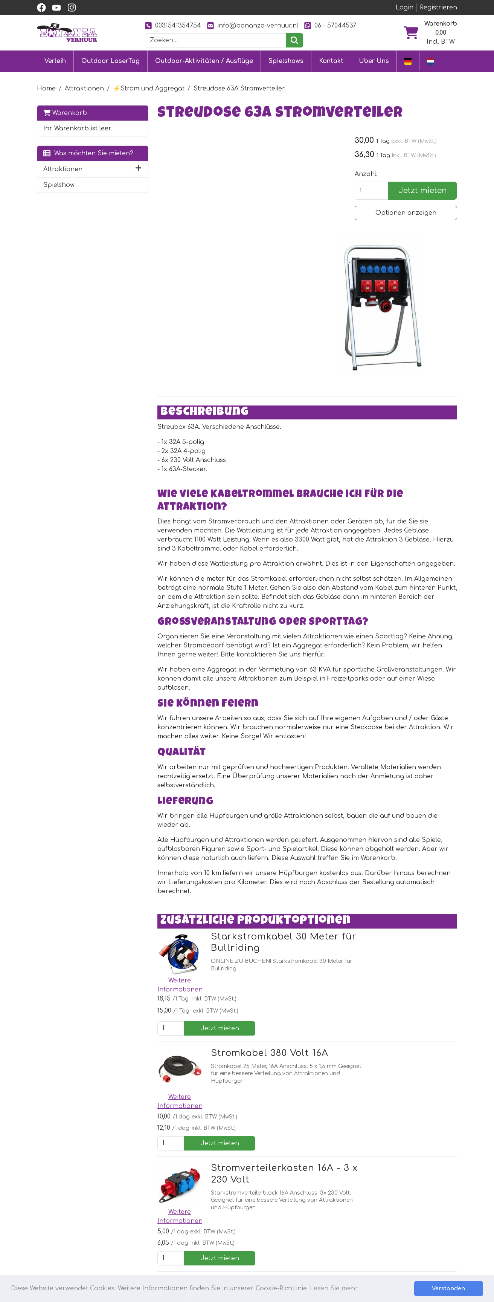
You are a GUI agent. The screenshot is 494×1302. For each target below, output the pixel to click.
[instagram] (71, 7)
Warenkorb (65, 112)
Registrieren (438, 7)
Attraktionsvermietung (169, 1234)
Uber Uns (374, 61)
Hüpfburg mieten (161, 1207)
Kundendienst (238, 1207)
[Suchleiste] (216, 40)
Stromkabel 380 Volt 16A (256, 892)
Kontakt (331, 61)
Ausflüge (147, 1248)
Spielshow (59, 193)
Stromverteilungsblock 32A (264, 1042)
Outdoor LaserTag (110, 61)
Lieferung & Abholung (251, 1221)
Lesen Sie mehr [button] (334, 1288)
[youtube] (56, 7)
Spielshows (285, 61)
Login (404, 7)
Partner (312, 1207)
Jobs (225, 1248)
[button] (125, 178)
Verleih (55, 61)
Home (46, 88)
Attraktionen (84, 88)
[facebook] (41, 7)
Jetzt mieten (425, 190)
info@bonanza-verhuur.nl (252, 25)
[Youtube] (165, 1144)
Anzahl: (370, 174)
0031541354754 (173, 25)
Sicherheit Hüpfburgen (253, 1261)
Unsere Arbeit (322, 1221)
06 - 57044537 (330, 25)
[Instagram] (182, 1144)
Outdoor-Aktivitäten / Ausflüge (204, 61)
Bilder (309, 1234)
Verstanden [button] (456, 1288)
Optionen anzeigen (408, 213)
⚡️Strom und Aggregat (148, 88)
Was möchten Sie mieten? (75, 157)
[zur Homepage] (67, 32)
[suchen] (294, 40)
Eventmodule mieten (166, 1221)
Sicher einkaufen (243, 1234)
